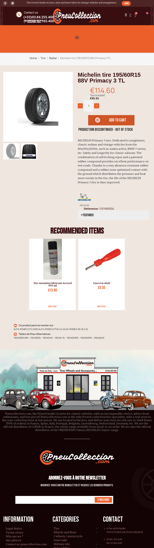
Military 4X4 (62, 544)
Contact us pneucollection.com (26, 544)
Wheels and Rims (65, 532)
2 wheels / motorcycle (68, 536)
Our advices (13, 540)
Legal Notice (14, 528)
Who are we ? (14, 536)
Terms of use (14, 532)
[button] (126, 3)
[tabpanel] (51, 274)
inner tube (60, 540)
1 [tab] (77, 312)
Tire (56, 528)
